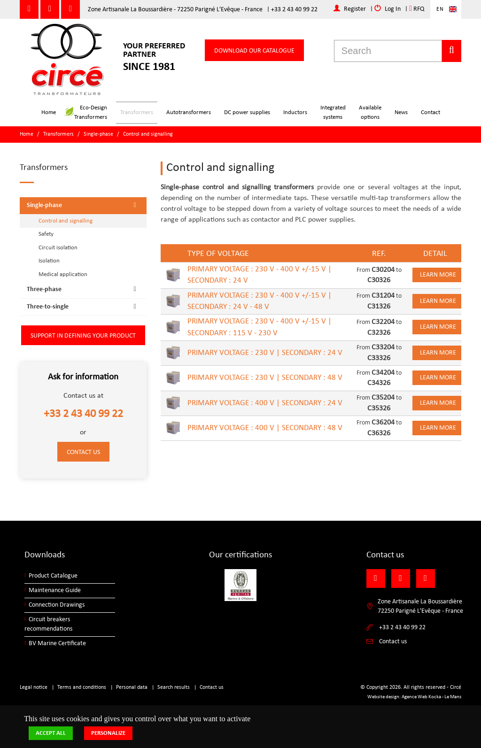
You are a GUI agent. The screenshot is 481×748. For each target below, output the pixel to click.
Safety (46, 234)
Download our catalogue (254, 50)
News (401, 112)
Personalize (108, 733)
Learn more (438, 274)
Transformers (136, 112)
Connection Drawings (57, 605)
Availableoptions (370, 112)
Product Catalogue (53, 575)
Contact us (83, 452)
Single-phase (98, 134)
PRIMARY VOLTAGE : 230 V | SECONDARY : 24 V (264, 353)
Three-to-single (84, 306)
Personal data (131, 687)
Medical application (63, 274)
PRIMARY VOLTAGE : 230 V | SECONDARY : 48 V (264, 378)
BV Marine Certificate (57, 643)
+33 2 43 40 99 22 (294, 9)
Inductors (295, 112)
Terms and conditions (81, 687)
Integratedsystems (333, 112)
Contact (430, 112)
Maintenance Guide (55, 590)
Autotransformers (188, 112)
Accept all (51, 733)
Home (48, 112)
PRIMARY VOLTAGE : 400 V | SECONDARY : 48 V (264, 428)
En (440, 9)
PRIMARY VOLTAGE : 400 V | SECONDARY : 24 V (264, 403)
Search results (173, 687)
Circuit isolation (58, 248)
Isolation (49, 261)
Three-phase (84, 289)
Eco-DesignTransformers (86, 112)
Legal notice (33, 687)
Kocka (434, 697)
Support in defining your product (83, 335)
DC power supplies (247, 112)
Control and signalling (148, 134)
